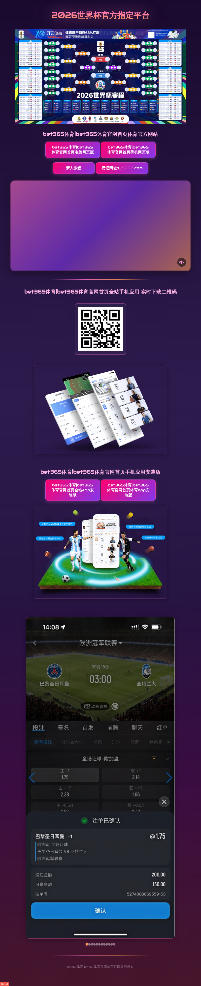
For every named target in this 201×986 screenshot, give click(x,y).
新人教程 (73, 168)
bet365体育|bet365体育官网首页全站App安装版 (72, 490)
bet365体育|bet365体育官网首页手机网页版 (128, 149)
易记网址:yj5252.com (122, 168)
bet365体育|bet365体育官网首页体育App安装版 (128, 490)
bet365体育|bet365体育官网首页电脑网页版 (73, 149)
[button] (32, 777)
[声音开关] (181, 262)
